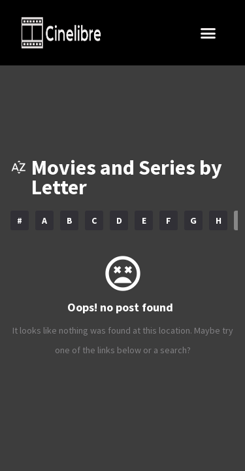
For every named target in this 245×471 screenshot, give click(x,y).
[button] (207, 32)
